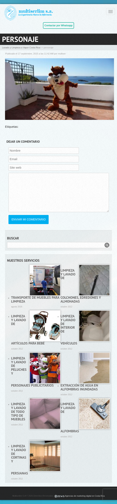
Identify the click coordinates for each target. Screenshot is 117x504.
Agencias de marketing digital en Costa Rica (84, 496)
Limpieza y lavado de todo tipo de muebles (18, 411)
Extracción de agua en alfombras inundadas (79, 387)
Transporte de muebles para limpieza (35, 299)
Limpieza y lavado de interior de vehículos (69, 330)
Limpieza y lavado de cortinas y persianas (19, 459)
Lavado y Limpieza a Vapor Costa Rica (21, 47)
